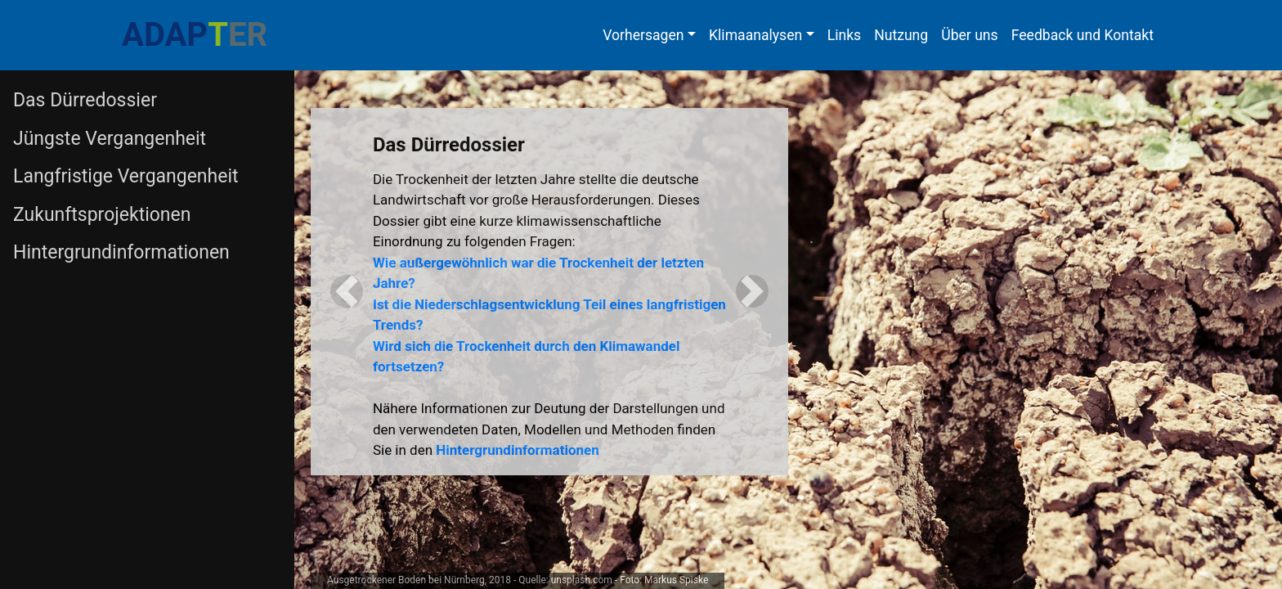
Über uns (969, 35)
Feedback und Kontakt (1082, 35)
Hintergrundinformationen (517, 450)
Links (844, 35)
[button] (347, 291)
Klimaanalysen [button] (755, 35)
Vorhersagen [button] (643, 35)
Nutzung (901, 35)
